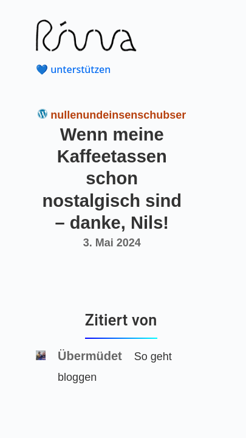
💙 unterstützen (73, 69)
